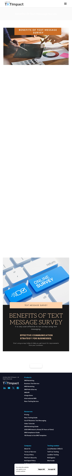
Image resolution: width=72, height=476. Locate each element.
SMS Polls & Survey (30, 389)
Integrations (28, 395)
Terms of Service (30, 452)
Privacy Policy (29, 455)
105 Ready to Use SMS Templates (35, 435)
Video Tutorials (29, 423)
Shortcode (51, 460)
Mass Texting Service (31, 401)
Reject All (41, 469)
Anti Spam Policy (30, 460)
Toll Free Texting (53, 452)
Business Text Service (31, 383)
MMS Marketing (29, 386)
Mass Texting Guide (30, 418)
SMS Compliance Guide (32, 432)
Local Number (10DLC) (55, 449)
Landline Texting (53, 455)
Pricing (26, 414)
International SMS (30, 398)
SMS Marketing (29, 380)
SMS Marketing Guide (31, 426)
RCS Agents (51, 458)
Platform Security (30, 458)
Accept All (51, 469)
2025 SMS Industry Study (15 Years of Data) (39, 429)
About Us (27, 449)
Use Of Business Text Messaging (35, 420)
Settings (33, 469)
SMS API (26, 392)
